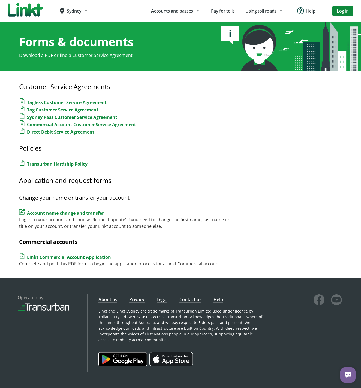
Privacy (137, 299)
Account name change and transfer (65, 213)
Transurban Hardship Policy (57, 164)
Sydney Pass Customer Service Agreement (72, 117)
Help (218, 299)
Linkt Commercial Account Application (69, 257)
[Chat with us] (348, 375)
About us (107, 299)
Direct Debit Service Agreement (60, 132)
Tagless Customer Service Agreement (67, 102)
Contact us (190, 299)
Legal (162, 299)
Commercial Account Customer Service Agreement (81, 125)
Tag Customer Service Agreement (62, 110)
